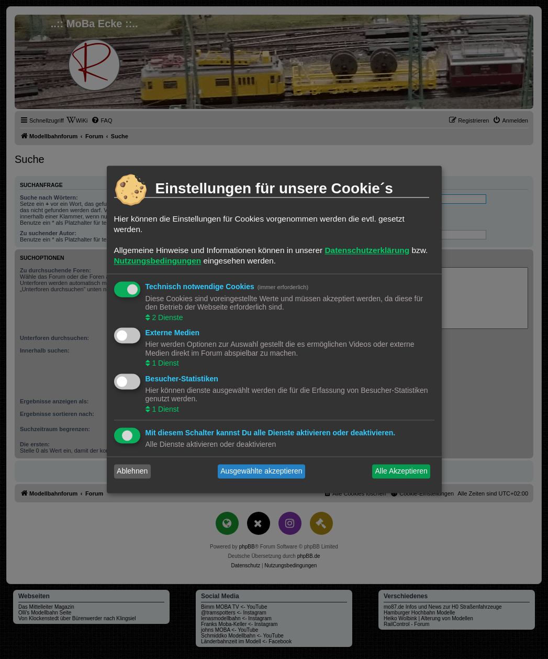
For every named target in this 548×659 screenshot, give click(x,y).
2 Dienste (166, 317)
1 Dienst (164, 363)
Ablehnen (132, 471)
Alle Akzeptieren (401, 471)
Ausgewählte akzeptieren (261, 471)
